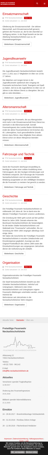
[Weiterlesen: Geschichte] (14, 253)
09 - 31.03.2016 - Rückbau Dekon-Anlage (19, 420)
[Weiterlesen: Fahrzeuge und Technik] (19, 187)
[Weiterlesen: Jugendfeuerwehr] (16, 98)
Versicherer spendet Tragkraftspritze (17, 382)
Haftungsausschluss (36, 439)
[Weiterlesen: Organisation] (14, 304)
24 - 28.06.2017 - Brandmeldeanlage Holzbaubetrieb (23, 414)
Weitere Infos (31, 452)
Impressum (8, 439)
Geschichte (10, 196)
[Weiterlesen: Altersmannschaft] (16, 145)
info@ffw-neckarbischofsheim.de (15, 371)
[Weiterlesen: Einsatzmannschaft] (17, 44)
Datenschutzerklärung (20, 439)
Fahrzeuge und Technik (18, 154)
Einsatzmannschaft (16, 14)
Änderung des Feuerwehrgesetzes (16, 391)
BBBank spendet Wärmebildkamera (17, 400)
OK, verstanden (17, 452)
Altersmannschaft (14, 107)
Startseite (20, 320)
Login (27, 441)
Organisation (11, 262)
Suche (21, 441)
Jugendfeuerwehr (14, 58)
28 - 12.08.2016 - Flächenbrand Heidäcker (19, 426)
